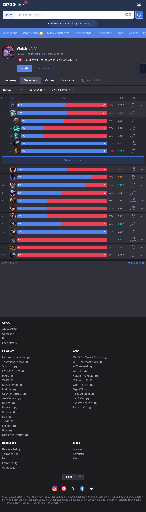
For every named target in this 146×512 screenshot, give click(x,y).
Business (78, 449)
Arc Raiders (9, 398)
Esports (6, 425)
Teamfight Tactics (13, 361)
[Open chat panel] (143, 68)
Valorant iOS (80, 380)
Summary (11, 80)
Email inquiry (9, 463)
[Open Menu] (139, 4)
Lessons (133, 33)
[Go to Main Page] (9, 4)
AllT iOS (78, 371)
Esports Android (82, 403)
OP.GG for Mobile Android (88, 357)
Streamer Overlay (13, 434)
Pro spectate (104, 33)
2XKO (5, 380)
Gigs (4, 430)
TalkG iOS (78, 398)
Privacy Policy (11, 449)
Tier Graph (42, 68)
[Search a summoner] (128, 15)
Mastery (50, 80)
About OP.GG (9, 329)
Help (5, 458)
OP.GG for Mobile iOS (85, 361)
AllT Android (80, 366)
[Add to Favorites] (42, 48)
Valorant (7, 366)
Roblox (6, 403)
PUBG (5, 375)
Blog (5, 338)
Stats (120, 33)
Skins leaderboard (58, 33)
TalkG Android (81, 393)
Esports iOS (80, 407)
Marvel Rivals (10, 384)
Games (6, 412)
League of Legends (13, 357)
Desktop (7, 407)
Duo (4, 416)
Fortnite (7, 389)
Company (8, 333)
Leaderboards (82, 33)
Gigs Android (80, 384)
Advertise (79, 453)
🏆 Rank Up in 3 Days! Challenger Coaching (75, 23)
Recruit (77, 458)
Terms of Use (10, 453)
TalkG (5, 421)
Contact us (8, 467)
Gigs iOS (78, 389)
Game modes (32, 33)
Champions (10, 33)
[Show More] (21, 4)
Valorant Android (83, 375)
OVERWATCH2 (11, 371)
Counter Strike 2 (12, 393)
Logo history (9, 342)
